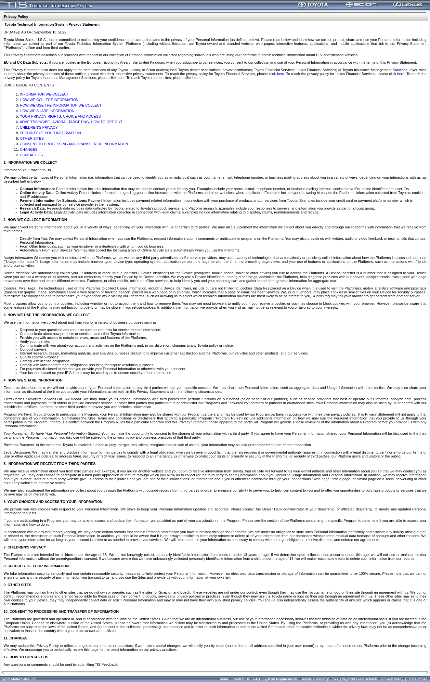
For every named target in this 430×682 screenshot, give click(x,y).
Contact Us (241, 679)
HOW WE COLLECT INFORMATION (49, 100)
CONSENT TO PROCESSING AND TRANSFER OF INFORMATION (74, 144)
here (280, 74)
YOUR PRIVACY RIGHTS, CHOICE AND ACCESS (60, 116)
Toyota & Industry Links (319, 679)
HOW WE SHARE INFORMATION (47, 111)
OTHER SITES (32, 138)
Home (224, 679)
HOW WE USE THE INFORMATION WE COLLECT (61, 105)
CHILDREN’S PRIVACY (39, 127)
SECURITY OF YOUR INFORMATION (50, 133)
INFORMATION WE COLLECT (44, 94)
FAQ (256, 679)
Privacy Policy (392, 679)
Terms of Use (417, 679)
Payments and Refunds (360, 679)
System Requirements (281, 679)
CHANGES (28, 149)
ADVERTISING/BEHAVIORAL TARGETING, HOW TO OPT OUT (71, 122)
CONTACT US (31, 155)
